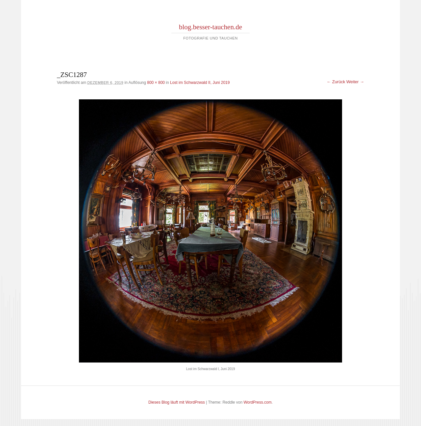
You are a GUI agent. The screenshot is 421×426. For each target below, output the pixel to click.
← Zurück (336, 81)
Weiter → (355, 81)
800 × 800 (156, 82)
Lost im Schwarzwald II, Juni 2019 (200, 82)
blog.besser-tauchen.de (210, 27)
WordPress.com (258, 402)
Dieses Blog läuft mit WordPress (176, 402)
